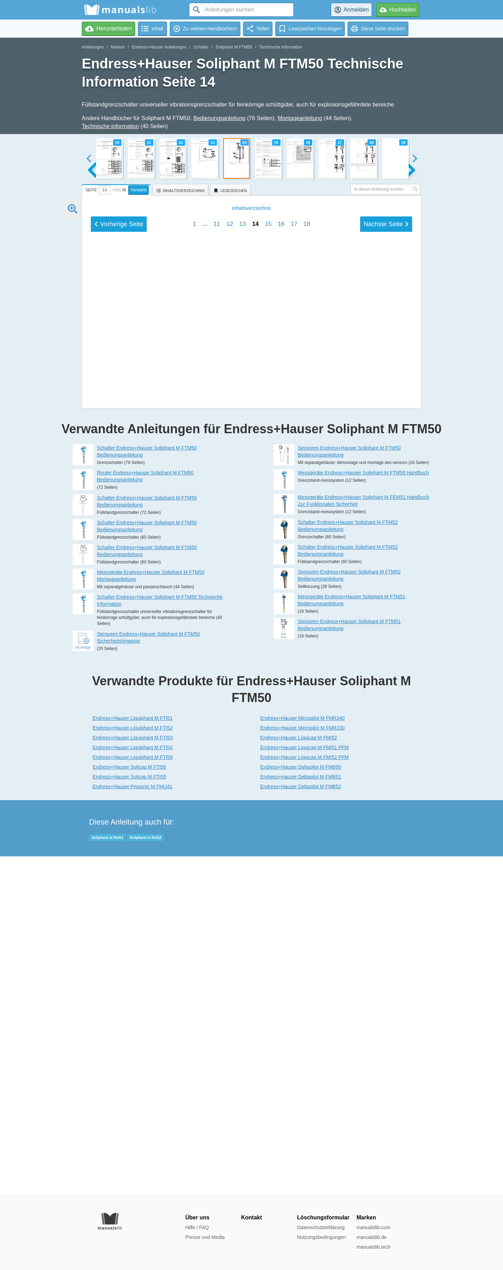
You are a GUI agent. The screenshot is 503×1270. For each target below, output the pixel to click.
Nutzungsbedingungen (321, 1237)
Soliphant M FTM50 (234, 47)
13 (242, 701)
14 (255, 701)
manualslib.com (373, 1227)
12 (229, 701)
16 (281, 701)
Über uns (197, 1217)
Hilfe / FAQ (197, 1227)
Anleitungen (93, 47)
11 (216, 701)
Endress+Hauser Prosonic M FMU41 (132, 1125)
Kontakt (251, 1217)
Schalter (201, 47)
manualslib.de (371, 1237)
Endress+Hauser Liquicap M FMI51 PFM (304, 1085)
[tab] (117, 189)
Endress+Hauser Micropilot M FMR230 (302, 1066)
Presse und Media (205, 1237)
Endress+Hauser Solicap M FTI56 (129, 1105)
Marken (118, 47)
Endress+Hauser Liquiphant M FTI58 (133, 1095)
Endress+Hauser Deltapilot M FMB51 (300, 1115)
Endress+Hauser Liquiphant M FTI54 (133, 1085)
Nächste (386, 701)
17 (294, 701)
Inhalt (251, 685)
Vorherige (118, 701)
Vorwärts (138, 189)
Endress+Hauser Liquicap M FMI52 (298, 1076)
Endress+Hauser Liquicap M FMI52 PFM (304, 1095)
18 (307, 701)
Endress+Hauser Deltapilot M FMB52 (300, 1125)
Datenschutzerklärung (320, 1227)
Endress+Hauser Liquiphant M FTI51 (133, 1056)
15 (268, 701)
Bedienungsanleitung (219, 118)
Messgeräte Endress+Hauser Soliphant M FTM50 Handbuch (363, 811)
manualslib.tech (373, 1247)
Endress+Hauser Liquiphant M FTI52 (133, 1066)
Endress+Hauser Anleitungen (159, 47)
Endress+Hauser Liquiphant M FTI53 (133, 1076)
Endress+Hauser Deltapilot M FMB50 (300, 1105)
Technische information (280, 47)
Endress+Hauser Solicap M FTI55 (129, 1115)
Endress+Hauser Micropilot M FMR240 (302, 1056)
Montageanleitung (300, 118)
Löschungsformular (323, 1217)
